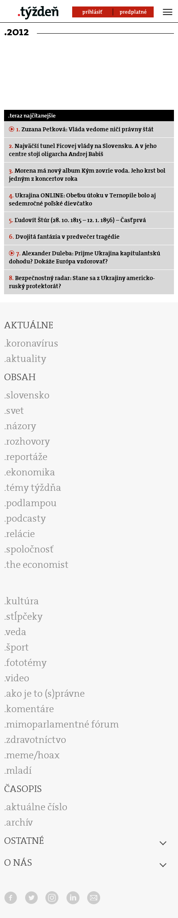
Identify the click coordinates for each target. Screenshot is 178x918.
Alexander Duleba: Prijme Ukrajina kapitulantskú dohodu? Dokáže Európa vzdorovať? (84, 257)
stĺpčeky (24, 616)
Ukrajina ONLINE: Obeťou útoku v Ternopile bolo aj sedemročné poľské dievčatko (82, 199)
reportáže (26, 456)
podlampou (31, 502)
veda (16, 631)
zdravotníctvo (36, 739)
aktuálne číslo (36, 806)
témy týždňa (33, 487)
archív (19, 822)
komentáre (30, 708)
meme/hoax (33, 755)
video (17, 678)
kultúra (22, 601)
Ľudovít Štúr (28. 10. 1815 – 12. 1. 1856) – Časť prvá (77, 220)
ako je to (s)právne (45, 693)
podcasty (26, 518)
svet (15, 410)
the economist (37, 564)
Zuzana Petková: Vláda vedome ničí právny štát (84, 129)
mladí (19, 770)
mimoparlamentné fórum (62, 724)
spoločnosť (30, 549)
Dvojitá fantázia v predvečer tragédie (64, 237)
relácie (20, 533)
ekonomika (30, 472)
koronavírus (32, 343)
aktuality (26, 358)
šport (17, 647)
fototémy (26, 662)
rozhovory (28, 441)
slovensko (27, 395)
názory (21, 425)
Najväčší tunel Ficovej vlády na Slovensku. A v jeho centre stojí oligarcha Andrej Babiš (83, 150)
